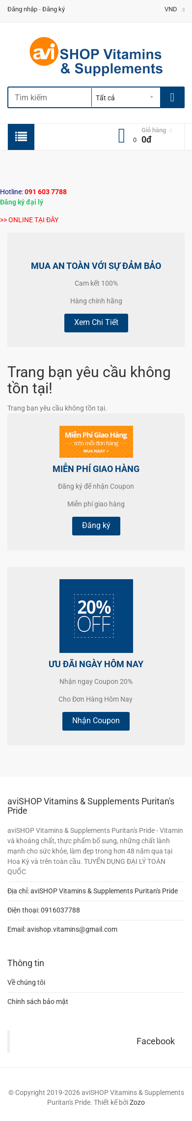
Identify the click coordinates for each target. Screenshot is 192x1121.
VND (175, 9)
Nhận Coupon (96, 720)
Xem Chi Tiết (96, 322)
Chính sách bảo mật (37, 1001)
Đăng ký (53, 9)
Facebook (156, 1041)
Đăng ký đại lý (21, 202)
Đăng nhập (22, 9)
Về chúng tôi (26, 982)
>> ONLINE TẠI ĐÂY (29, 220)
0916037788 (60, 910)
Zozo (137, 1102)
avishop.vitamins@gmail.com (72, 929)
